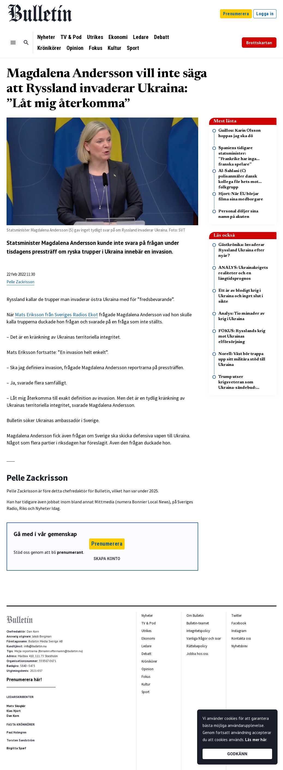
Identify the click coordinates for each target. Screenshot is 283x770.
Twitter (236, 615)
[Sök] (26, 42)
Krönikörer (49, 48)
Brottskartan (259, 42)
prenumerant (70, 552)
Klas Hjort (14, 711)
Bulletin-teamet (197, 623)
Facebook (238, 623)
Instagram (238, 630)
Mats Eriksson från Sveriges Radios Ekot (56, 314)
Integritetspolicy (198, 630)
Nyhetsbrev (239, 646)
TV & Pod (71, 37)
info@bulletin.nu (35, 646)
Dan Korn (13, 716)
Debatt (161, 37)
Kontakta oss (241, 638)
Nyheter (46, 37)
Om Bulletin (195, 615)
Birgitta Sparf (16, 748)
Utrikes (95, 37)
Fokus (95, 48)
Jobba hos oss (197, 653)
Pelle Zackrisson (20, 281)
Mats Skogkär (16, 706)
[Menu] (13, 42)
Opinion (75, 48)
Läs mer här (255, 739)
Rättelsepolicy (196, 646)
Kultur (114, 48)
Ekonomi (118, 37)
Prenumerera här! (24, 679)
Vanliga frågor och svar (203, 638)
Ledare (141, 37)
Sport (133, 48)
